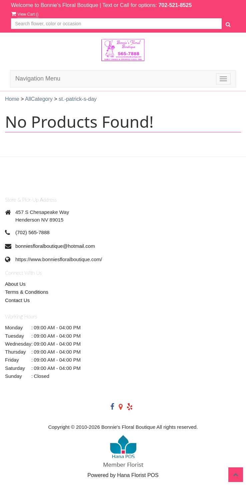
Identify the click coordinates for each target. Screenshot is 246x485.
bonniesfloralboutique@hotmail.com (55, 246)
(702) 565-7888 (32, 232)
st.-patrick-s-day (78, 99)
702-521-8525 (175, 5)
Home (12, 99)
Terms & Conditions (26, 292)
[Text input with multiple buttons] (116, 23)
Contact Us (17, 300)
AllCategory (39, 99)
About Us (15, 284)
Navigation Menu (37, 78)
